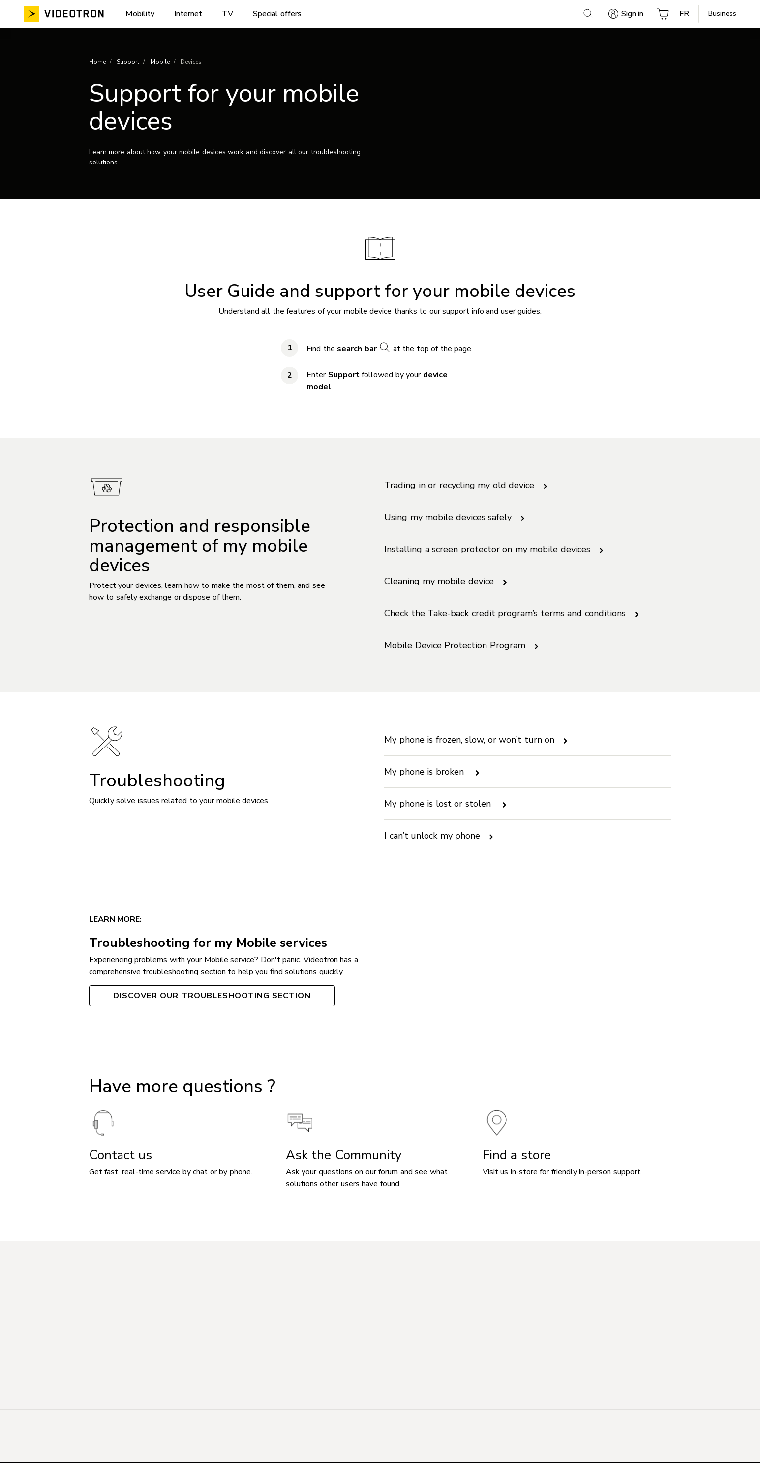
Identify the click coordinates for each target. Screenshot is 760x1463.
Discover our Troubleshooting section (212, 996)
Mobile (160, 62)
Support (128, 62)
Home (97, 62)
